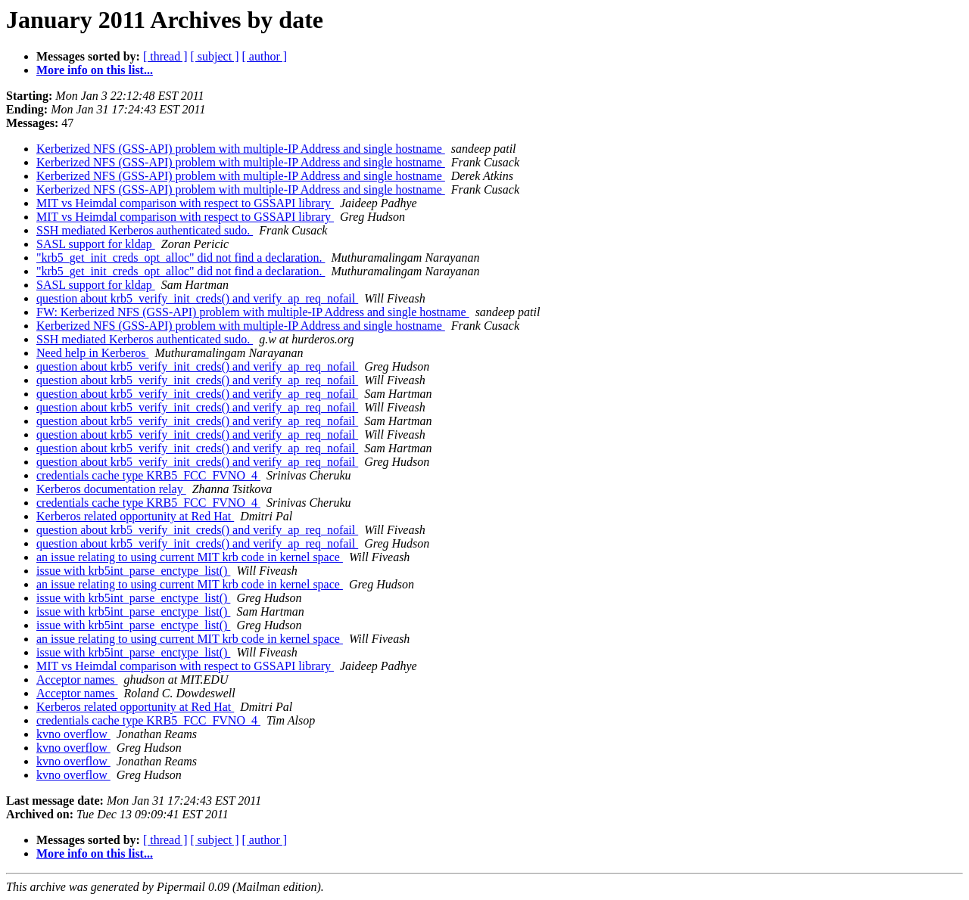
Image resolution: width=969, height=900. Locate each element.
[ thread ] (165, 56)
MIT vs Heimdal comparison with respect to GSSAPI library (185, 203)
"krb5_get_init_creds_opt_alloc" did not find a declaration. (180, 257)
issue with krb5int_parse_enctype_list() (133, 570)
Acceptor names (77, 679)
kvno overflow (73, 734)
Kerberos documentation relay (111, 489)
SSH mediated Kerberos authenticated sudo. (144, 230)
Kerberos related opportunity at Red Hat (135, 516)
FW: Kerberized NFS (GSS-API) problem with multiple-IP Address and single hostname (252, 312)
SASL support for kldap (95, 243)
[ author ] (265, 56)
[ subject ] (215, 56)
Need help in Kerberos (92, 352)
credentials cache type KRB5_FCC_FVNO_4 (148, 475)
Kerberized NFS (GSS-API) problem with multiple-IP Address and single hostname (240, 148)
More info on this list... (94, 70)
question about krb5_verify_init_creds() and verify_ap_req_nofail (197, 298)
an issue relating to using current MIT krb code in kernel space (189, 557)
